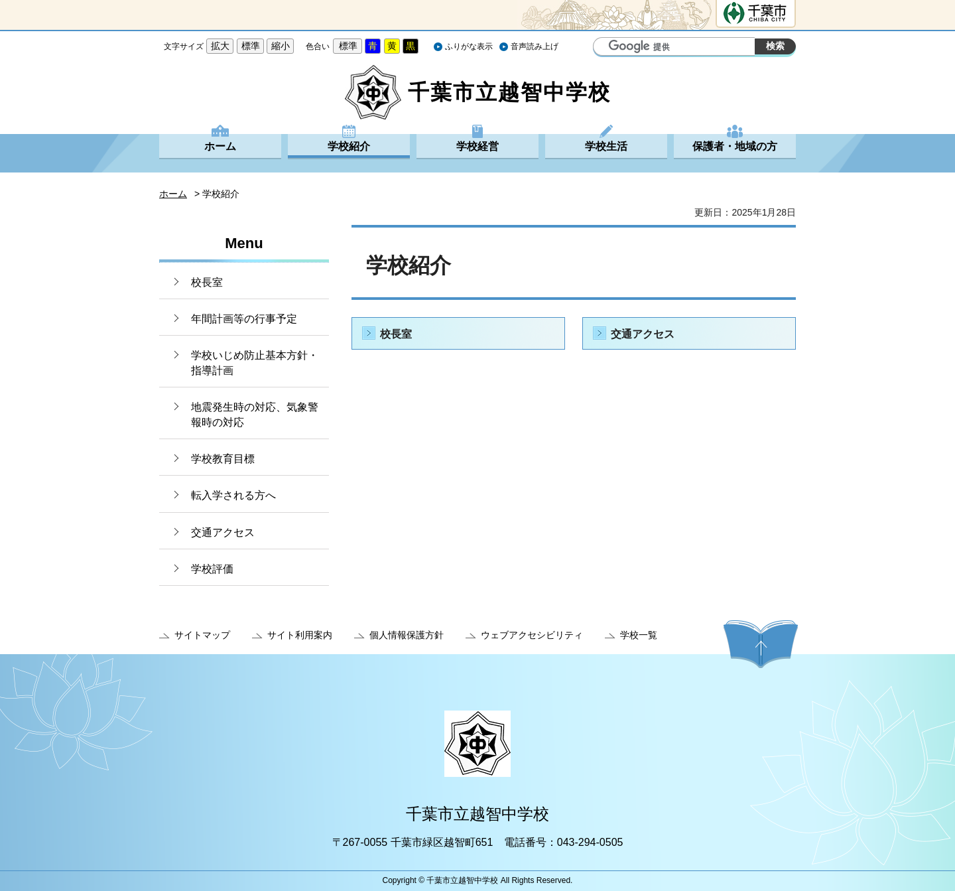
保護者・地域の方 (734, 146)
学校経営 (477, 146)
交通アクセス (223, 532)
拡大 (220, 45)
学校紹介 (349, 146)
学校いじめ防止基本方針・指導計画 (254, 363)
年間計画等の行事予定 (244, 318)
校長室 (207, 282)
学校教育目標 (223, 458)
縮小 (280, 45)
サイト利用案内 (299, 635)
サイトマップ (202, 635)
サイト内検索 (604, 47)
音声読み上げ (534, 46)
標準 (250, 45)
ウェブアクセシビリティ (532, 635)
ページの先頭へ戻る (761, 644)
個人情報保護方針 (406, 635)
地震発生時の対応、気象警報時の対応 (254, 414)
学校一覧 (638, 635)
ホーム (220, 146)
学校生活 (606, 146)
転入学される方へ (233, 495)
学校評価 (212, 569)
